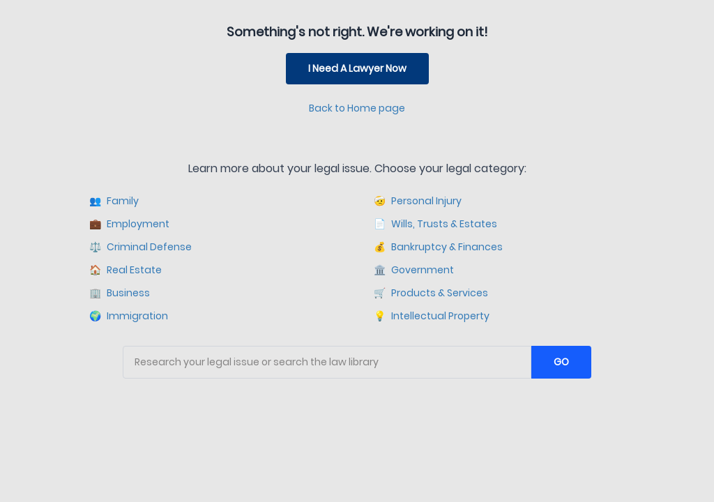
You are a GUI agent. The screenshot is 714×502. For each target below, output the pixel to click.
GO (561, 362)
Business (119, 293)
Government (414, 270)
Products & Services (431, 293)
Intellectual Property (431, 316)
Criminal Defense (140, 247)
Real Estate (125, 270)
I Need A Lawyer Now (357, 68)
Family (114, 201)
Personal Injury (418, 201)
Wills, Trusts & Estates (435, 224)
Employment (129, 224)
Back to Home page (357, 108)
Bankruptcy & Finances (438, 247)
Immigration (128, 316)
